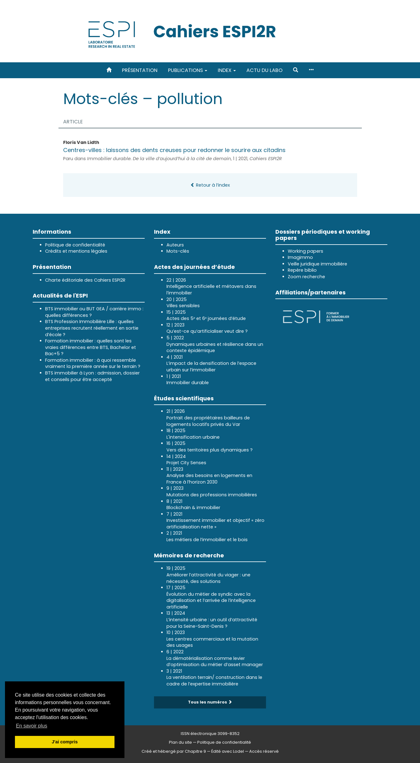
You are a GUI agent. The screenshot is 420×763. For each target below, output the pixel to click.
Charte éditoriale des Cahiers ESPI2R (85, 280)
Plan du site (180, 742)
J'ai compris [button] (64, 741)
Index (227, 70)
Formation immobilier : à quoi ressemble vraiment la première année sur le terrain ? (92, 363)
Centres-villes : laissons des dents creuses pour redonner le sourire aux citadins (174, 150)
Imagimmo (300, 257)
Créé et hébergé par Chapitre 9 (174, 751)
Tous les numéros (210, 702)
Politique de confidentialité (75, 245)
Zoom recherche (306, 277)
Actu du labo (264, 70)
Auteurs (175, 245)
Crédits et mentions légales (76, 251)
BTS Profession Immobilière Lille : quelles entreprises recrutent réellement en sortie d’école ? (91, 327)
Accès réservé (264, 751)
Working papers (305, 251)
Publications (187, 70)
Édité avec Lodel (227, 751)
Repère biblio (302, 270)
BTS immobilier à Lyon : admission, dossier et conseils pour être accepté (92, 376)
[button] (295, 70)
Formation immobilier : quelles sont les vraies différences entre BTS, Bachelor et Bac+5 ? (90, 347)
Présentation (139, 70)
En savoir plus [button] (31, 725)
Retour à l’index (210, 185)
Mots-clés (177, 251)
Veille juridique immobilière (317, 264)
